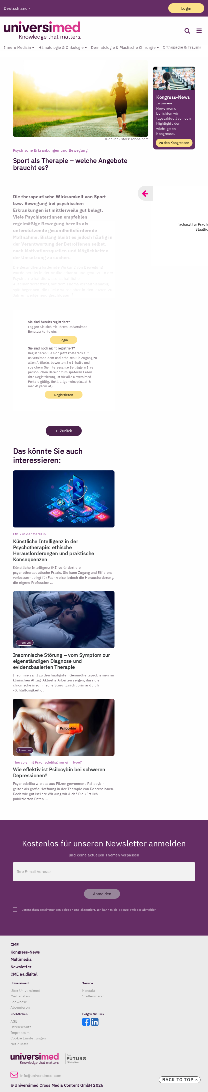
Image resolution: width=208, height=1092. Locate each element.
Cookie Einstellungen (28, 1038)
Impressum (20, 1032)
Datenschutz (20, 1027)
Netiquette (19, 1044)
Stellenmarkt (93, 996)
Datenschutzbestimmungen (41, 910)
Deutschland (16, 8)
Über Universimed (25, 990)
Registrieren (63, 395)
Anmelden (102, 893)
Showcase (18, 1002)
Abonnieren (20, 1007)
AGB (14, 1021)
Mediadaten (20, 996)
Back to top (180, 1079)
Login (186, 8)
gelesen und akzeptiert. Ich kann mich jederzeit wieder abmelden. (90, 910)
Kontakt (88, 990)
